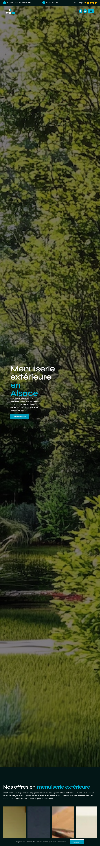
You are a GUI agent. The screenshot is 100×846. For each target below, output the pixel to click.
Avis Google (78, 3)
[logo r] (11, 9)
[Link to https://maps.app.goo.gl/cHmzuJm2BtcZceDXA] (80, 11)
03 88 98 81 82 (52, 3)
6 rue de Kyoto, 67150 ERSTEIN (19, 3)
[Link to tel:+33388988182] (85, 11)
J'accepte (77, 842)
